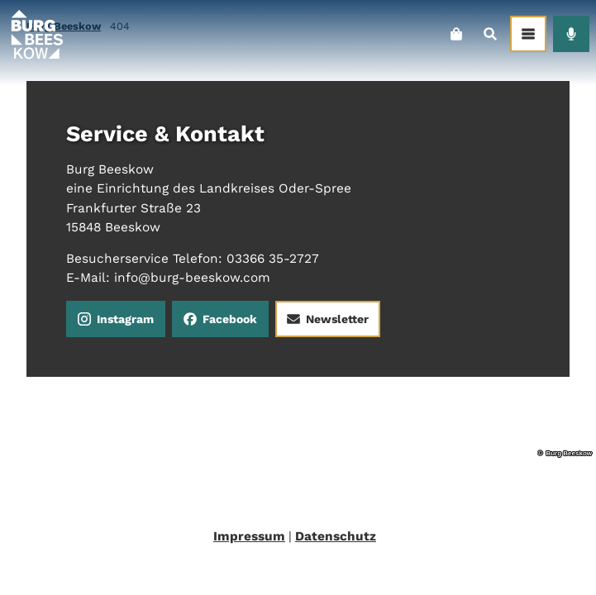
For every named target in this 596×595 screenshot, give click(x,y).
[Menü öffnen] (528, 34)
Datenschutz (335, 536)
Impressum (249, 536)
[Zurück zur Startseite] (36, 34)
